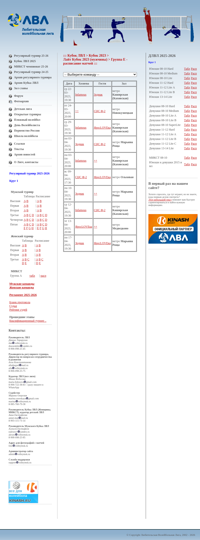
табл (32, 275)
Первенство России (27, 130)
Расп (194, 68)
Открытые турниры (27, 114)
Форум (18, 96)
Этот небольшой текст (160, 199)
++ (77, 111)
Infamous (80, 94)
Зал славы (21, 88)
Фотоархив (21, 101)
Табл (187, 68)
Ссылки (19, 143)
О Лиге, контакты (26, 162)
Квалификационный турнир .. (27, 320)
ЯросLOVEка (102, 127)
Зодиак (98, 94)
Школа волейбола (26, 136)
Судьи (13, 306)
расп (43, 275)
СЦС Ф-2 (99, 111)
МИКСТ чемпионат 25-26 (31, 66)
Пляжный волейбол (27, 119)
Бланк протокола (19, 302)
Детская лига (23, 109)
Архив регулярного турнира (33, 77)
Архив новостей (24, 154)
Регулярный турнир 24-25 (31, 72)
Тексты (19, 149)
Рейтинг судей (18, 309)
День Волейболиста (27, 125)
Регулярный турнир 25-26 (31, 55)
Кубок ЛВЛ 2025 (25, 61)
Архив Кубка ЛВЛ (26, 82)
